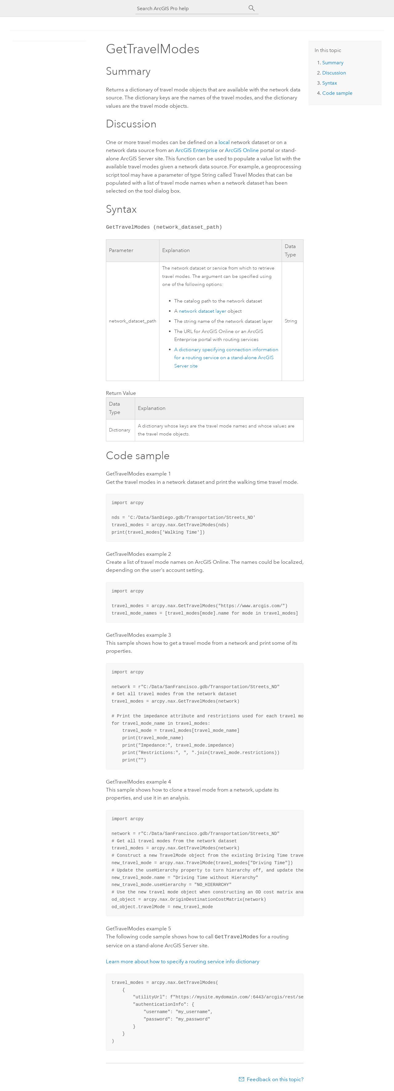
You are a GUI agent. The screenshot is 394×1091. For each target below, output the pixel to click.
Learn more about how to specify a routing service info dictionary (182, 961)
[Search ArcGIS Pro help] (190, 8)
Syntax (329, 83)
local (225, 142)
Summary (333, 63)
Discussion (334, 73)
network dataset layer (202, 311)
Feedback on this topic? (275, 1079)
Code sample (337, 93)
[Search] (252, 8)
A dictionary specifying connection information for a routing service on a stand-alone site (226, 358)
